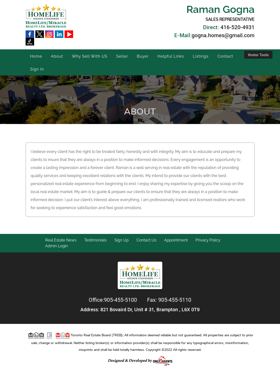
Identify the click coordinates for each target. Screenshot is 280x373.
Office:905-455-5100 (113, 300)
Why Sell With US (89, 56)
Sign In (37, 69)
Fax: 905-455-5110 (169, 300)
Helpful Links (170, 56)
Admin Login (56, 246)
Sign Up (121, 240)
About (57, 56)
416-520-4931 (237, 27)
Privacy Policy (207, 240)
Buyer (143, 56)
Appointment (176, 240)
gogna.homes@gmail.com (223, 35)
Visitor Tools (258, 54)
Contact (225, 56)
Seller (122, 56)
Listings (200, 56)
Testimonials (95, 240)
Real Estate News (60, 240)
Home (36, 56)
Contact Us (146, 240)
